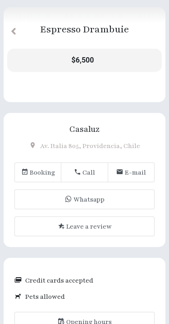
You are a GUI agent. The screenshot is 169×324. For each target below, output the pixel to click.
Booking (38, 172)
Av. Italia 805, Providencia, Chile (84, 146)
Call (84, 172)
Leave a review (85, 226)
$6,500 (83, 60)
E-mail (131, 172)
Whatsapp (85, 199)
